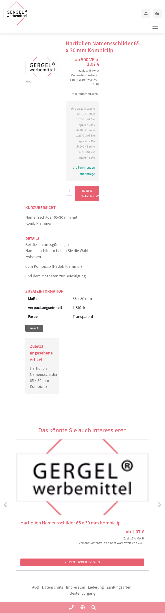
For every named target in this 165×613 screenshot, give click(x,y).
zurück (34, 328)
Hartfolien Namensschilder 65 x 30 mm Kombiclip (42, 377)
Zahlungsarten (118, 587)
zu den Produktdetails (82, 562)
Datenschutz (52, 587)
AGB (35, 587)
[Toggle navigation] (155, 26)
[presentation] (5, 505)
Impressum (75, 587)
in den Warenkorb (90, 193)
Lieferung (96, 587)
